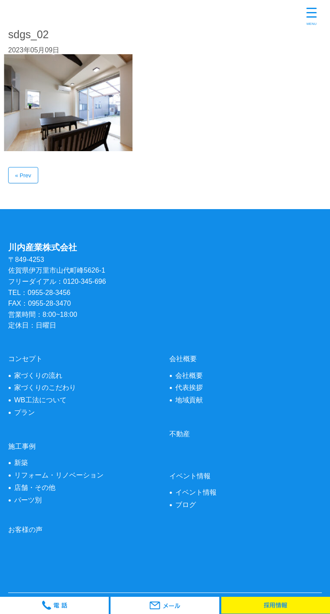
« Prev (23, 175)
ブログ (185, 504)
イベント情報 (196, 492)
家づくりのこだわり (45, 387)
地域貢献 (189, 400)
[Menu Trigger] (311, 17)
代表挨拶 (189, 387)
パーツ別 (28, 500)
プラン (24, 412)
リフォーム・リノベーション (59, 475)
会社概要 (189, 375)
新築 (21, 462)
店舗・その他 (34, 487)
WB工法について (40, 400)
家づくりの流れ (38, 375)
